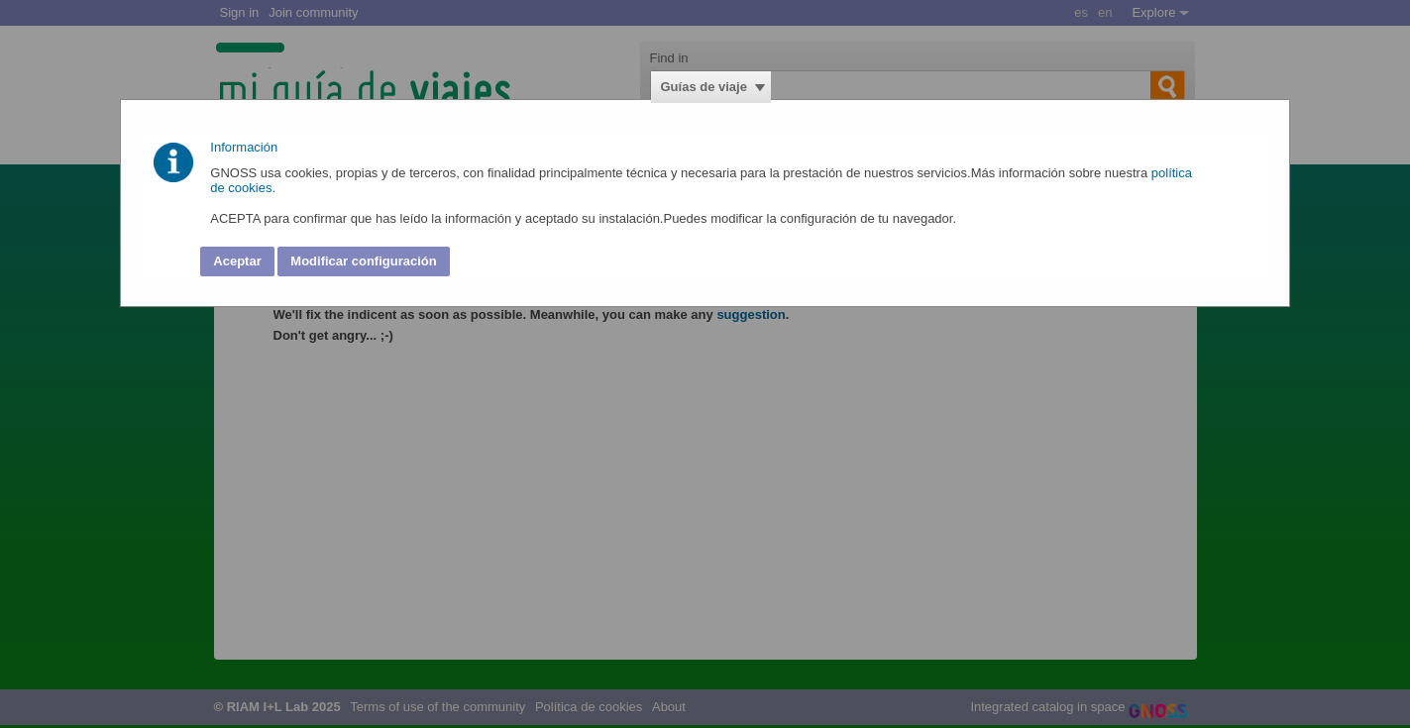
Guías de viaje (704, 86)
